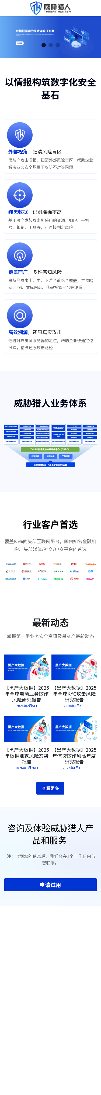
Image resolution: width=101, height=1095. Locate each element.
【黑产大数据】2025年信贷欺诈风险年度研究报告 (74, 762)
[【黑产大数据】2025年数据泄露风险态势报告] (27, 736)
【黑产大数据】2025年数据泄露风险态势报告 (26, 762)
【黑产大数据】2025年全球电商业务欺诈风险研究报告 (26, 700)
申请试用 (50, 891)
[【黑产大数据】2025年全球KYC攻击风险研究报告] (74, 673)
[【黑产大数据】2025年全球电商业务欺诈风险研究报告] (27, 673)
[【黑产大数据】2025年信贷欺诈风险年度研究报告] (74, 736)
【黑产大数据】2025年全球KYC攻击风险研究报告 (74, 700)
